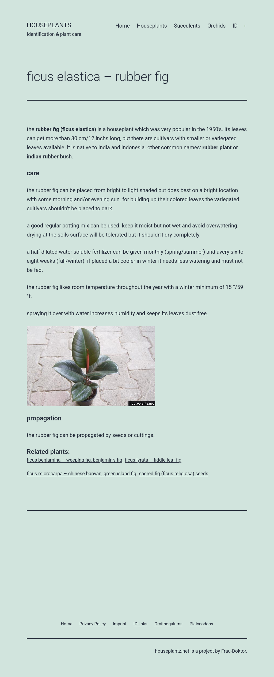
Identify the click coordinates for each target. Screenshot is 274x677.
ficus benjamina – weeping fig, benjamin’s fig (74, 460)
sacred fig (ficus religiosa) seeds (173, 473)
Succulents (187, 25)
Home (122, 25)
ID (235, 25)
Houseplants (49, 25)
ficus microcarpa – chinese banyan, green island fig (81, 473)
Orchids (216, 25)
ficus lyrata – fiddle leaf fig (153, 460)
